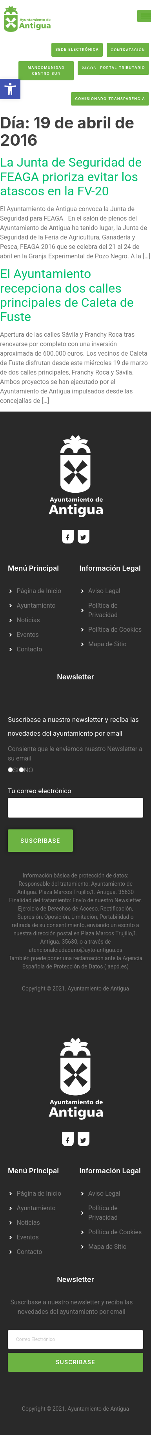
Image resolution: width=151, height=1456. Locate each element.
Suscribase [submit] (75, 1362)
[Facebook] (68, 536)
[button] (10, 89)
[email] (75, 1339)
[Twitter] (83, 536)
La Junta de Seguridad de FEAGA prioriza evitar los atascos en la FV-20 (71, 176)
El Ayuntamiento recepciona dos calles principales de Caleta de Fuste (67, 295)
